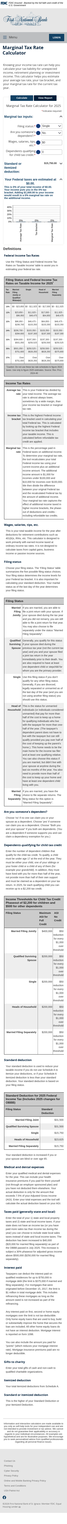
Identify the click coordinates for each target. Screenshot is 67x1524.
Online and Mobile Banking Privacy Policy (25, 1480)
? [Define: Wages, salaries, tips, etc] (38, 142)
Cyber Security (11, 1470)
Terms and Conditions (15, 1485)
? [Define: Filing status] (38, 126)
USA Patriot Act (12, 1490)
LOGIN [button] (57, 37)
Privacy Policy (11, 1475)
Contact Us (9, 1461)
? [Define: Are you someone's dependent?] (38, 133)
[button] (33, 116)
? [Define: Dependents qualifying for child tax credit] (38, 152)
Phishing (8, 1465)
